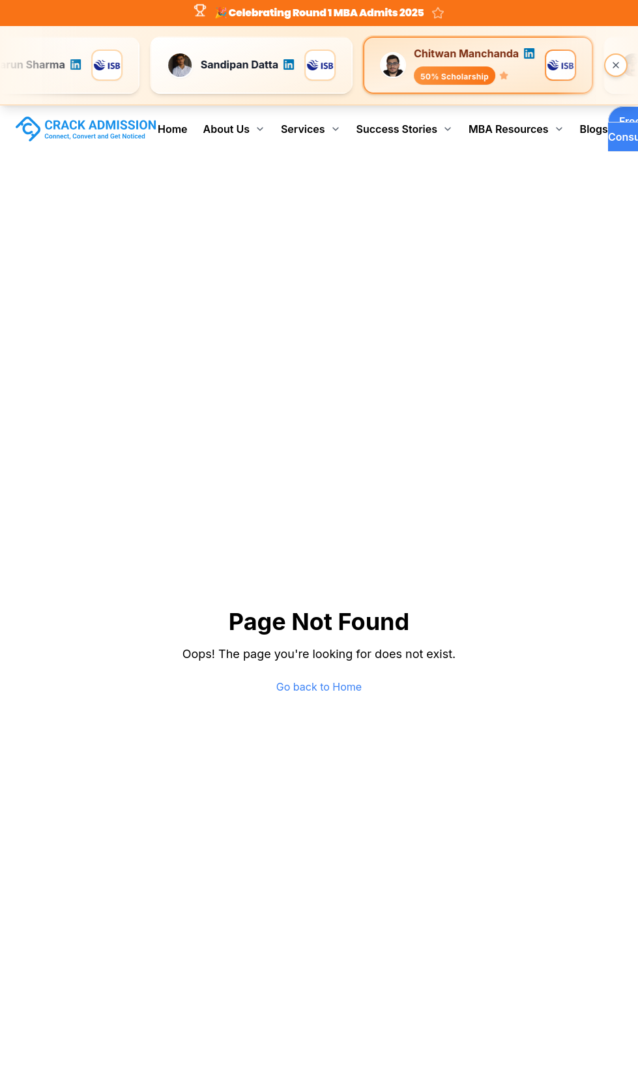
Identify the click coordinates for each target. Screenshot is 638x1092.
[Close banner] (616, 65)
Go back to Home (319, 686)
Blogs (594, 129)
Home (173, 129)
